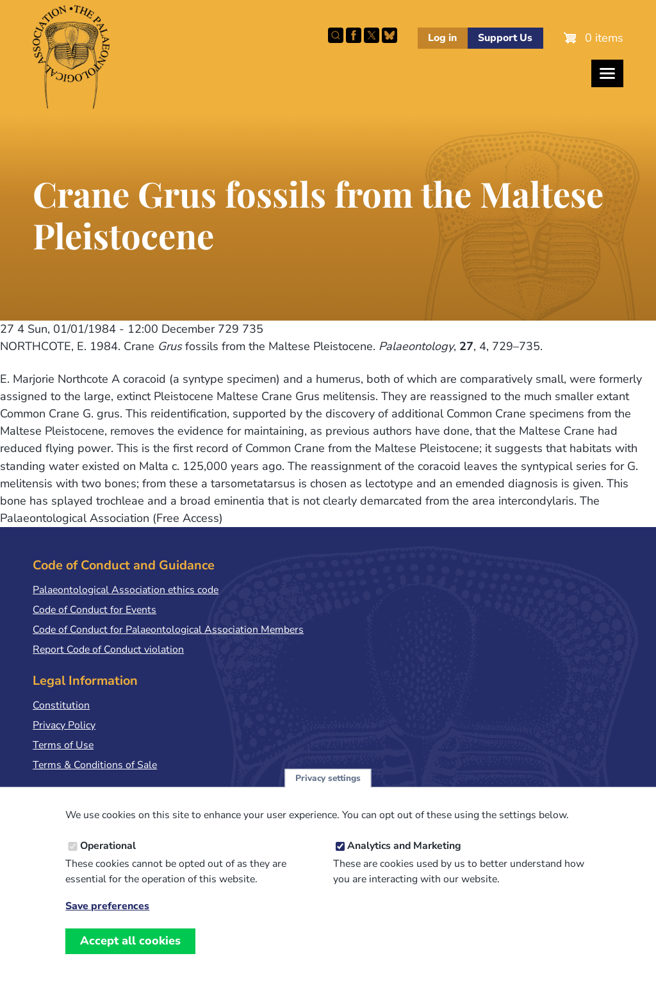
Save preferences (107, 906)
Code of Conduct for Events (94, 610)
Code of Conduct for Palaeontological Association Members (168, 630)
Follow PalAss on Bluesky (389, 35)
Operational (108, 846)
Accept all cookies (130, 940)
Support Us (505, 38)
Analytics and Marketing (404, 846)
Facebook (353, 35)
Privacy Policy (64, 725)
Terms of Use (63, 745)
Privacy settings (328, 778)
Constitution (61, 705)
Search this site (335, 35)
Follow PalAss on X (371, 35)
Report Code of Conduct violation (108, 649)
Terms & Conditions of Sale (95, 765)
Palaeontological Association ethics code (125, 590)
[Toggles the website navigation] (607, 73)
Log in (442, 38)
